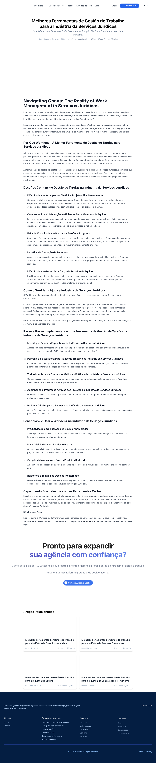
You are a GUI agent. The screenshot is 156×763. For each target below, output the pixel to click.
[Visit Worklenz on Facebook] (10, 753)
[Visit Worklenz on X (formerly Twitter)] (5, 753)
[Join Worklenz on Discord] (26, 753)
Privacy (149, 753)
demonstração (90, 522)
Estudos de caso (84, 6)
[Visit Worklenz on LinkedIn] (16, 753)
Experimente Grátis (129, 6)
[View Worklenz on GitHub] (21, 753)
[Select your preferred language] (146, 6)
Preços (70, 6)
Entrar (114, 6)
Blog (97, 6)
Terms (140, 753)
